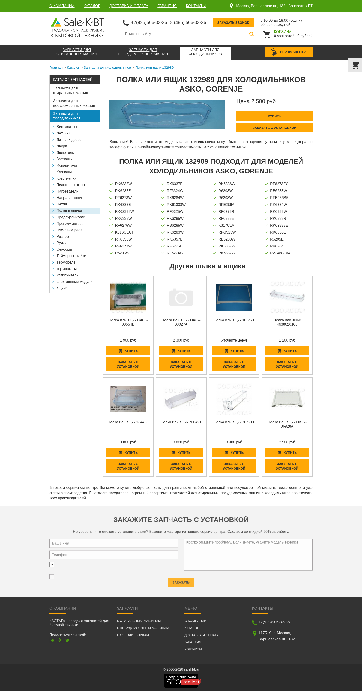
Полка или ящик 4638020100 (287, 322)
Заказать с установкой (274, 127)
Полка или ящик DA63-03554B (128, 322)
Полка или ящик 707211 (234, 422)
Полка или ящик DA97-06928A (287, 424)
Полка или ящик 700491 (181, 422)
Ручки (61, 243)
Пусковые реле (69, 230)
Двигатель (65, 152)
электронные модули (75, 281)
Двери (62, 146)
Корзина (282, 31)
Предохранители (71, 217)
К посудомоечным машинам (143, 628)
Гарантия (167, 6)
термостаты (67, 268)
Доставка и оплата (128, 6)
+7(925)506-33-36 (149, 22)
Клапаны (64, 172)
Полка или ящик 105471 (234, 320)
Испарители (67, 165)
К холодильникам (133, 636)
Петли (62, 204)
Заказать (181, 580)
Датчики (63, 133)
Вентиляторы (68, 126)
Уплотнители (67, 275)
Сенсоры (64, 249)
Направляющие (70, 197)
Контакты (196, 6)
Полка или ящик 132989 (154, 67)
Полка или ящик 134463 (128, 422)
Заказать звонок (236, 22)
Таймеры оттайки (71, 256)
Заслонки (65, 159)
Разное (63, 236)
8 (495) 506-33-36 (190, 22)
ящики (62, 288)
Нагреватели (67, 191)
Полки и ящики (69, 210)
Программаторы (70, 223)
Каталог (92, 6)
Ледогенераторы (71, 185)
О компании (62, 6)
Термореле (66, 262)
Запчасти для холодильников (107, 67)
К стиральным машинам (139, 621)
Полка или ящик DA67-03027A (181, 322)
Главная (56, 67)
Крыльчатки (66, 178)
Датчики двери (69, 139)
